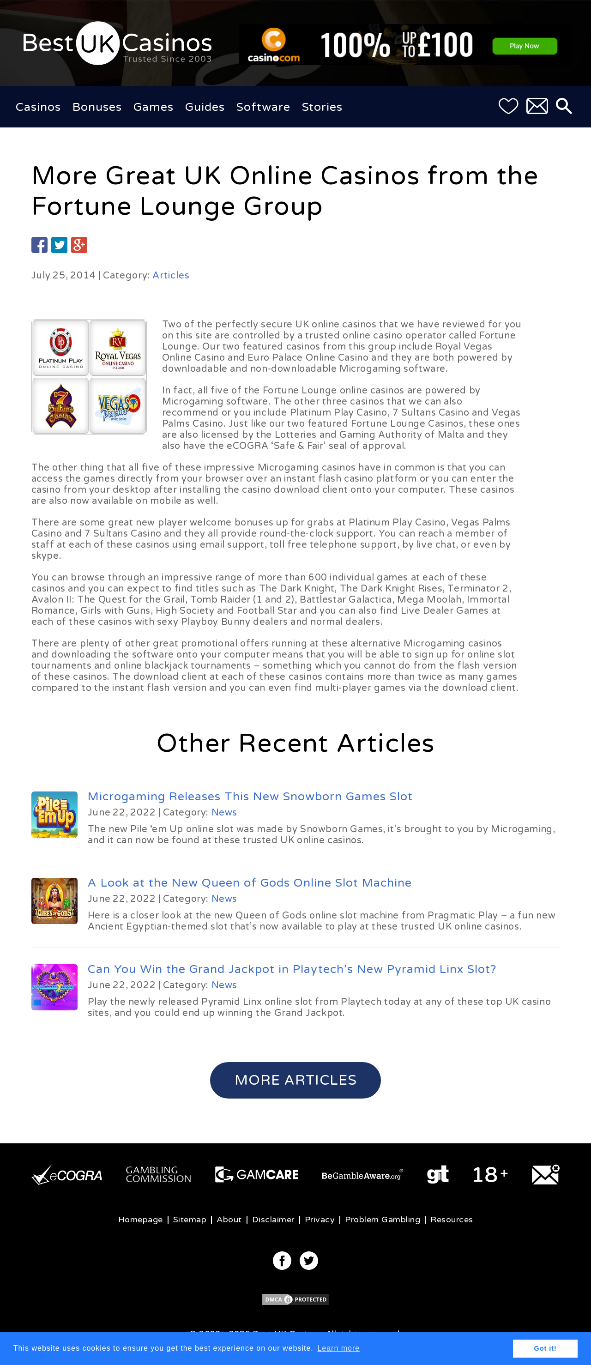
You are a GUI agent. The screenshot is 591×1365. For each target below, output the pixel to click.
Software (263, 107)
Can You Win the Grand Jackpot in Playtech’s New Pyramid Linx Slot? (292, 969)
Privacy (320, 1219)
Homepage (140, 1219)
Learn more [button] (338, 1348)
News (224, 812)
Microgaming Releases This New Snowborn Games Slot (250, 796)
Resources (451, 1219)
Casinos (38, 107)
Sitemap (190, 1219)
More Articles (296, 1080)
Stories (322, 107)
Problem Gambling (382, 1219)
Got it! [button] (545, 1348)
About (229, 1219)
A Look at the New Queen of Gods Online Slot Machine (250, 883)
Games (153, 107)
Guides (205, 107)
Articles (171, 275)
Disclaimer (273, 1219)
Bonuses (97, 107)
